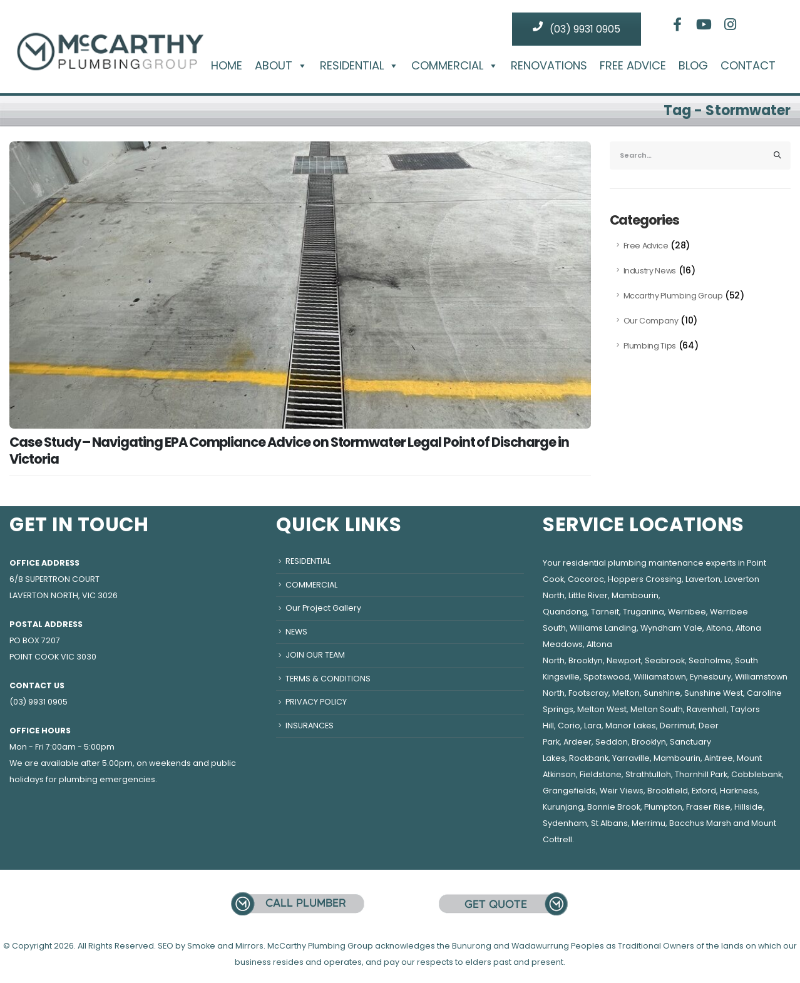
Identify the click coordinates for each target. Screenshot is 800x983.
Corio (569, 725)
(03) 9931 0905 (576, 28)
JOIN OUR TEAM (315, 654)
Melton (626, 693)
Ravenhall (707, 709)
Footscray (588, 693)
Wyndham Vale (671, 628)
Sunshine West (713, 693)
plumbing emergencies (107, 779)
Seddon (611, 741)
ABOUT (281, 65)
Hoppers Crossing (645, 579)
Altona (719, 628)
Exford (704, 790)
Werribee (687, 611)
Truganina (643, 611)
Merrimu (648, 823)
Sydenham (565, 823)
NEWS (296, 631)
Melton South (656, 709)
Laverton (703, 579)
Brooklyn (585, 660)
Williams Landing (603, 628)
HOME (226, 65)
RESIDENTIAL (359, 65)
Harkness (738, 790)
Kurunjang (563, 807)
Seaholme (710, 660)
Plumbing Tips (649, 345)
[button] (299, 65)
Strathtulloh (648, 774)
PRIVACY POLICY (316, 701)
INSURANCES (309, 725)
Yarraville (631, 758)
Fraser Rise (708, 807)
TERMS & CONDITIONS (328, 678)
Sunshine (662, 693)
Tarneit (605, 611)
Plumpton (663, 807)
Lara (593, 725)
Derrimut (677, 725)
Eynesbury (710, 676)
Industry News (649, 270)
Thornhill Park (701, 774)
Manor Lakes (630, 725)
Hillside (748, 807)
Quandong (565, 611)
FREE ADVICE (633, 65)
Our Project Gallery (323, 608)
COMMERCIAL (454, 65)
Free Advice (646, 245)
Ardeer (577, 741)
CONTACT (748, 65)
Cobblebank (756, 774)
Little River (588, 595)
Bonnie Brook (613, 807)
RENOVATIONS (549, 65)
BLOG (693, 65)
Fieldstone (601, 774)
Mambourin (635, 595)
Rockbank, (589, 758)
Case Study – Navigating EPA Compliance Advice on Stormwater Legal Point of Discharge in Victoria (289, 450)
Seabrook (665, 660)
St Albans (609, 823)
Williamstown (659, 676)
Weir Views (622, 790)
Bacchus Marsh (700, 823)
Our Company (651, 320)
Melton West (602, 709)
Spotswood (606, 676)
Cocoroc (586, 579)
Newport (624, 660)
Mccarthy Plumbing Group (673, 295)
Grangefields (569, 790)
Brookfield (667, 790)
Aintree (718, 758)
